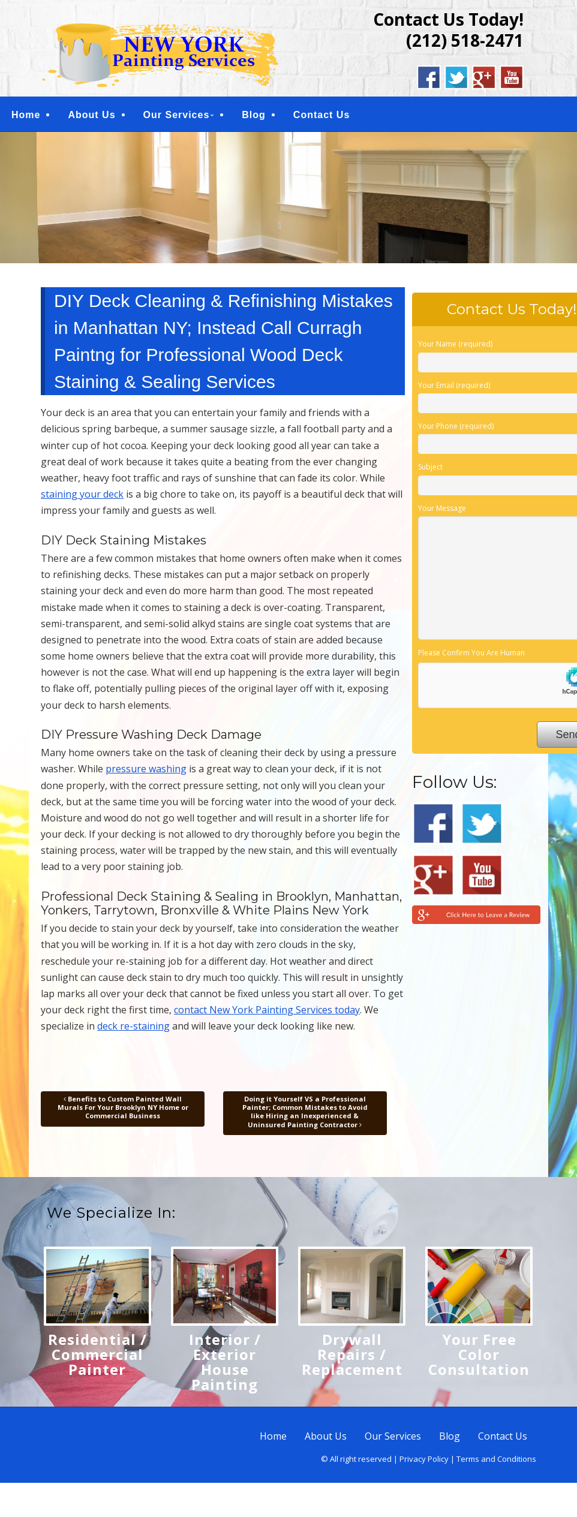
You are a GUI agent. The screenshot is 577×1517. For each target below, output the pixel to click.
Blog (254, 116)
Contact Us (321, 116)
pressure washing (146, 771)
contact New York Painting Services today (267, 1012)
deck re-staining (133, 1029)
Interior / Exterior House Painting (225, 1364)
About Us (91, 116)
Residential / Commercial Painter (97, 1356)
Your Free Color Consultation (479, 1356)
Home (25, 116)
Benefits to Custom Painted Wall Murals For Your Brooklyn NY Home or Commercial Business (123, 1110)
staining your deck (82, 497)
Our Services (176, 116)
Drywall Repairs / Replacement (352, 1356)
